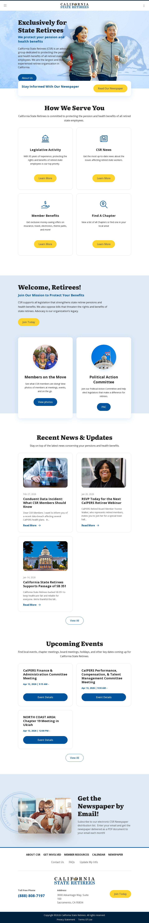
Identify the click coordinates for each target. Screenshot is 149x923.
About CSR (33, 854)
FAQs (72, 862)
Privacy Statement (66, 919)
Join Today (29, 322)
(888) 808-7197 (31, 895)
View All (74, 620)
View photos (45, 402)
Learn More (45, 178)
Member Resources (76, 854)
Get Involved (52, 854)
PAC (103, 407)
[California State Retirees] (75, 5)
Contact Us (57, 862)
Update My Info (89, 862)
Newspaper (115, 854)
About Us (27, 78)
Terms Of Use (85, 919)
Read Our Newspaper (110, 88)
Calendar (98, 854)
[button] (6, 6)
